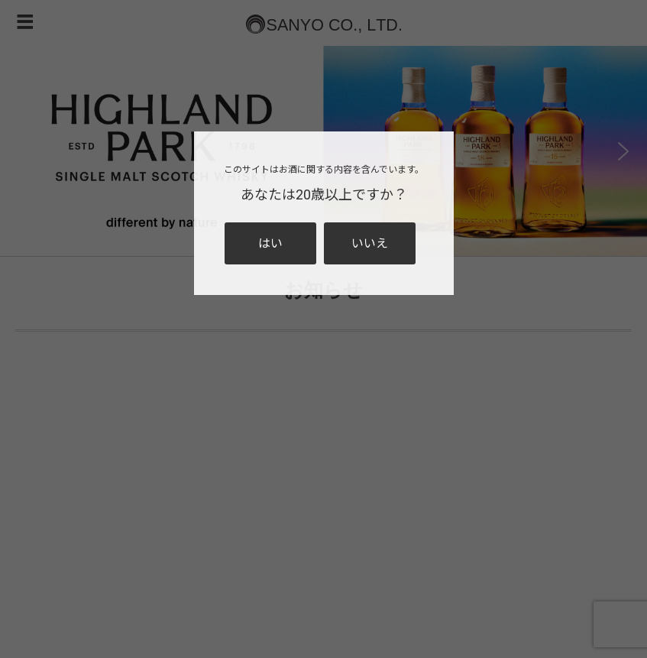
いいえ (369, 243)
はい (270, 243)
